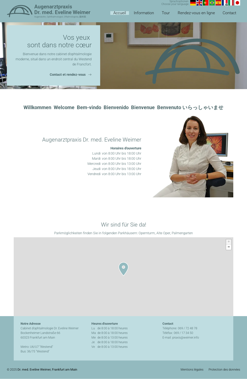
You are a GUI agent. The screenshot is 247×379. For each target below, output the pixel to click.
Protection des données (224, 369)
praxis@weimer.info (185, 337)
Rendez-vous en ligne (205, 15)
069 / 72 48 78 (187, 328)
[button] (123, 269)
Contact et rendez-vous (68, 74)
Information (163, 15)
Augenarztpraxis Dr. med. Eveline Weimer (62, 9)
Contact (232, 15)
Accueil (143, 15)
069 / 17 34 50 (183, 333)
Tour (180, 15)
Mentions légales (192, 369)
